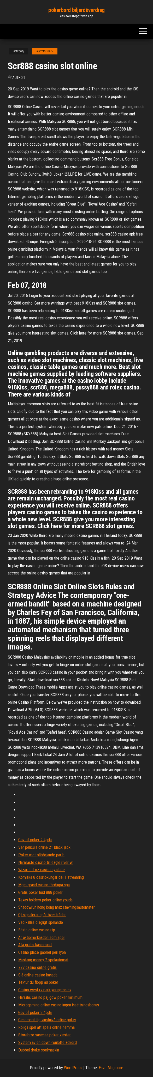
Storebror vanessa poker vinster (44, 1034)
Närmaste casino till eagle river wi (45, 862)
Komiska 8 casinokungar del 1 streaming (51, 877)
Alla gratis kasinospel (35, 944)
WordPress (73, 1067)
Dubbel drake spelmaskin (38, 1050)
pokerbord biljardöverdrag (76, 10)
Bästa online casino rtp (36, 929)
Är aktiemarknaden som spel (41, 937)
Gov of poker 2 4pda (35, 839)
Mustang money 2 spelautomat (43, 959)
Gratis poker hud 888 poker (40, 892)
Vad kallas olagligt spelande (40, 922)
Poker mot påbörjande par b (41, 854)
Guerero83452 (45, 51)
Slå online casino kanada (37, 975)
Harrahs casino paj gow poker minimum (50, 997)
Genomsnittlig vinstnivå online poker (47, 1019)
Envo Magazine (111, 1067)
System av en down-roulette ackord (47, 1042)
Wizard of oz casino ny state (41, 869)
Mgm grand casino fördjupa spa (44, 884)
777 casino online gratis (37, 967)
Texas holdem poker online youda (45, 900)
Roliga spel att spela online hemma (46, 1027)
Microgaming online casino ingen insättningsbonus (58, 1004)
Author (18, 78)
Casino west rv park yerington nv (44, 989)
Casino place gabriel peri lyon (42, 952)
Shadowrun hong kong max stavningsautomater (56, 907)
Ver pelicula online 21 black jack (44, 847)
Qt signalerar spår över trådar (42, 914)
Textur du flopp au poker (38, 982)
